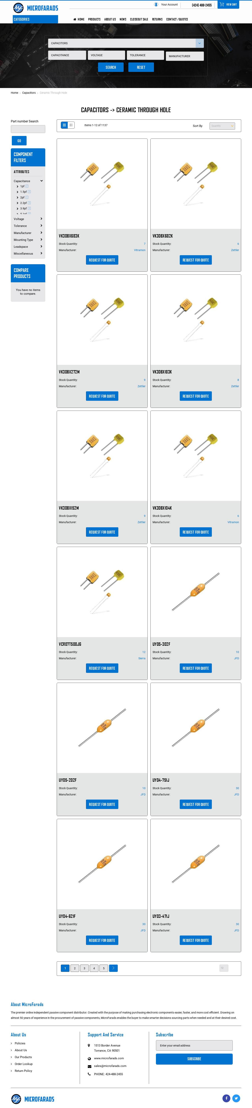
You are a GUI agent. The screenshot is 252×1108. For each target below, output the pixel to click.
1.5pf (26, 191)
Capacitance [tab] (22, 181)
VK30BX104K (162, 507)
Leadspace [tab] (21, 247)
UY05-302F (161, 644)
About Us (21, 1050)
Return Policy (23, 1071)
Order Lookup (23, 1064)
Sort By (197, 126)
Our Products (23, 1057)
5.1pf (26, 214)
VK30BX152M (69, 507)
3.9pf (26, 208)
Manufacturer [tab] (22, 233)
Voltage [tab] (19, 219)
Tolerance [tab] (20, 226)
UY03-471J (161, 916)
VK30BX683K (69, 235)
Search (111, 67)
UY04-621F (67, 916)
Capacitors (29, 92)
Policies (20, 1043)
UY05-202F (68, 779)
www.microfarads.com (109, 1058)
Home (15, 92)
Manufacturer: (67, 250)
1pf (24, 186)
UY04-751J (161, 779)
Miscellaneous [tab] (23, 253)
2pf (24, 197)
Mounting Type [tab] (23, 240)
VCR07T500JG (70, 644)
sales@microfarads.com (110, 1066)
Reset (141, 67)
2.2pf (26, 203)
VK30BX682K (163, 235)
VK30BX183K (162, 371)
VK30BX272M (69, 371)
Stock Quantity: (68, 243)
